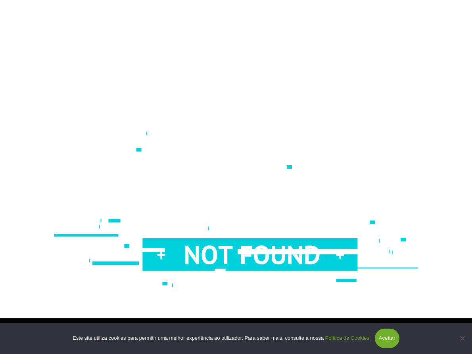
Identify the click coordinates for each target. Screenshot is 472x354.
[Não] (462, 338)
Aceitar (387, 338)
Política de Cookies (347, 338)
